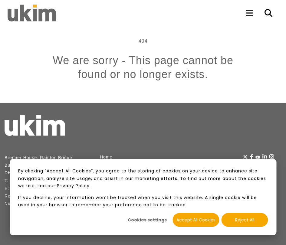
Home (106, 157)
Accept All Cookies (195, 220)
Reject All (244, 220)
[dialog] (143, 197)
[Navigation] (249, 13)
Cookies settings (147, 220)
